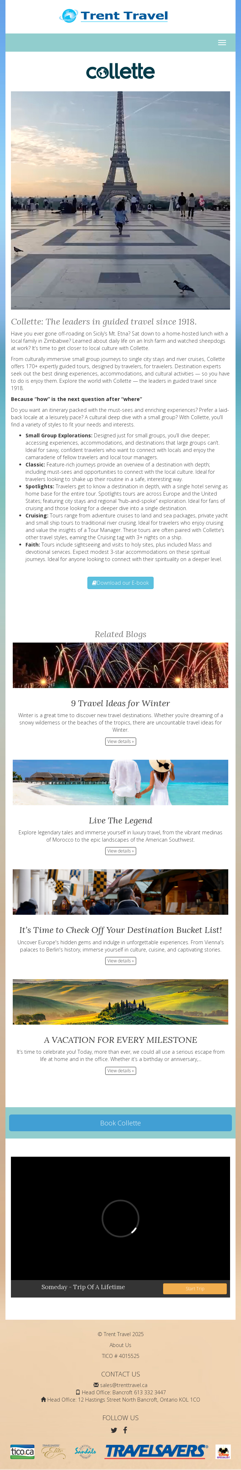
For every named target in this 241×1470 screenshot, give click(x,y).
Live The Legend (120, 820)
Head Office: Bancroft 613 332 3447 (124, 1392)
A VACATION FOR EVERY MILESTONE (120, 1039)
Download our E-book (120, 582)
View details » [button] (120, 741)
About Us (120, 1345)
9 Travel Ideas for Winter (120, 703)
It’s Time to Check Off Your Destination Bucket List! (120, 929)
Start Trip (195, 1289)
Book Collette (120, 1123)
